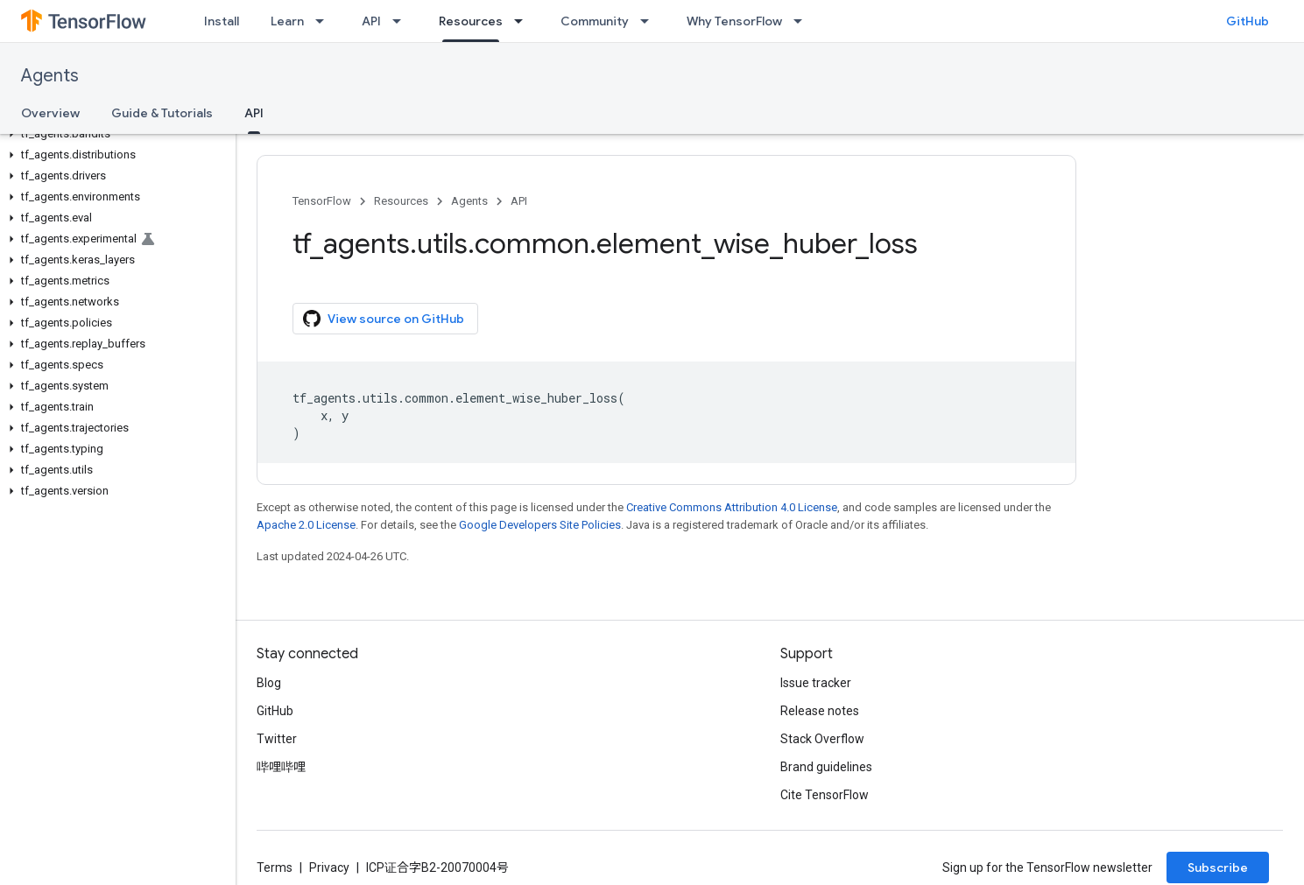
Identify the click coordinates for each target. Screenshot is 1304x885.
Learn (287, 21)
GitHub (1247, 21)
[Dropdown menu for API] (402, 21)
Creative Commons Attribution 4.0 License (731, 507)
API (371, 21)
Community (594, 21)
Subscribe (1218, 867)
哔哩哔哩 (281, 767)
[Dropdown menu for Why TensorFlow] (803, 21)
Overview (50, 113)
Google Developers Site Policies (540, 524)
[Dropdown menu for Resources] (524, 21)
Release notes (819, 711)
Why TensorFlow (734, 21)
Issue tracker (815, 683)
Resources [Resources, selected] (471, 21)
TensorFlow (322, 200)
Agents (50, 76)
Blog (269, 683)
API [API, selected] (254, 113)
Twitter (277, 739)
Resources (401, 200)
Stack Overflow (822, 739)
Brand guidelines (826, 767)
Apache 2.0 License (306, 524)
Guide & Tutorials (162, 113)
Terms (275, 867)
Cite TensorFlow (824, 795)
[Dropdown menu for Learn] (325, 21)
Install (221, 21)
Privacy (329, 867)
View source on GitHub (383, 318)
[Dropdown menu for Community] (650, 21)
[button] (114, 133)
